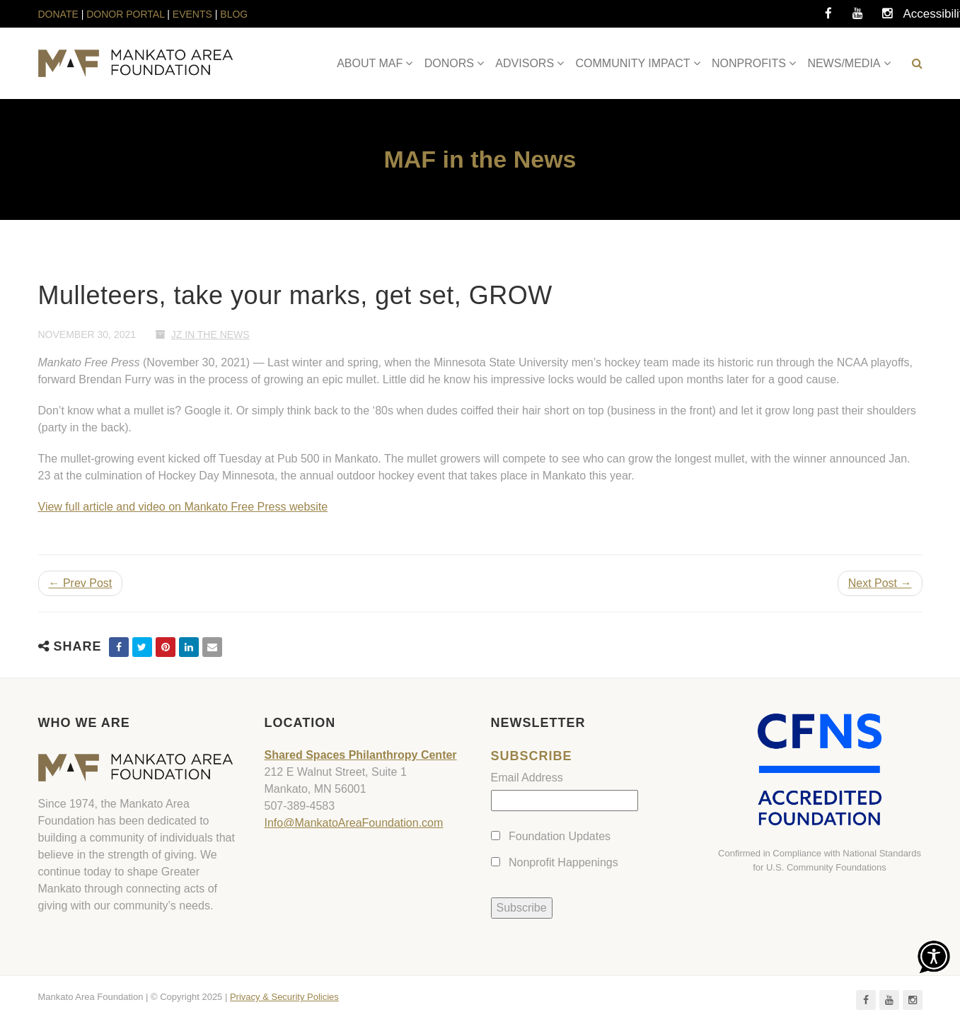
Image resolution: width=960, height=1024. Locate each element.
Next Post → (880, 583)
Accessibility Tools (917, 17)
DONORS (449, 63)
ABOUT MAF (370, 63)
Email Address (527, 778)
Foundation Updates (560, 836)
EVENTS (192, 14)
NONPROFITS (749, 63)
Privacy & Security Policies (284, 996)
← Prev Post (80, 583)
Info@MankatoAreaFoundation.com (354, 823)
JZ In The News (210, 334)
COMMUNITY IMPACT (633, 63)
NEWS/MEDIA (843, 63)
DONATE (59, 14)
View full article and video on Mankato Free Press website (183, 507)
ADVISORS (524, 63)
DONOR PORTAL (125, 14)
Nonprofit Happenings (563, 862)
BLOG (234, 14)
